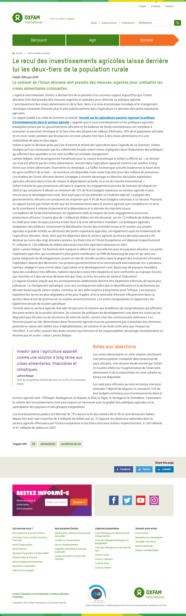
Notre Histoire (19, 548)
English (142, 6)
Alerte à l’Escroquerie (23, 570)
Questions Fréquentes (23, 566)
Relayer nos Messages (146, 550)
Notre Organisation (22, 544)
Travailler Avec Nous (145, 541)
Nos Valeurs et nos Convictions (28, 533)
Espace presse (109, 22)
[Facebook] (123, 469)
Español (169, 6)
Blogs (94, 22)
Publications (128, 22)
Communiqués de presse (38, 53)
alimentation (47, 444)
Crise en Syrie (102, 563)
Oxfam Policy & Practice (24, 557)
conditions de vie (71, 444)
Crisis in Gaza (102, 554)
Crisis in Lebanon (104, 559)
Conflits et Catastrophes (67, 540)
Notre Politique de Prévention (27, 561)
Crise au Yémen (103, 567)
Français (155, 6)
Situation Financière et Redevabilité (30, 553)
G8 (33, 444)
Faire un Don (141, 533)
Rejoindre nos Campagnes (148, 537)
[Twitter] (144, 469)
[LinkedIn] (164, 469)
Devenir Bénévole (144, 546)
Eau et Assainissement (66, 544)
